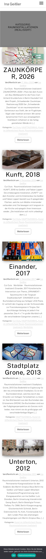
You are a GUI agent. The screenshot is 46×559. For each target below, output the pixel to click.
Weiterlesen (23, 140)
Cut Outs (16, 127)
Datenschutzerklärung (27, 555)
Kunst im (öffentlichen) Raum (27, 522)
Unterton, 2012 (23, 465)
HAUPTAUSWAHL (29, 127)
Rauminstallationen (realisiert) (23, 525)
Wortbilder (28, 327)
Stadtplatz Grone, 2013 (23, 369)
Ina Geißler (12, 4)
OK (14, 555)
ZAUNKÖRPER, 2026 (23, 73)
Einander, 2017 (23, 270)
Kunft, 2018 (23, 174)
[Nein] (43, 552)
